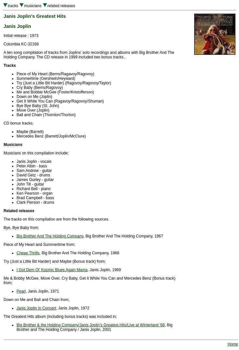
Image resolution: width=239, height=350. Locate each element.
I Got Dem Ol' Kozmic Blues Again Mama (52, 270)
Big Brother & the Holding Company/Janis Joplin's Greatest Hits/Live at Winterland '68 (91, 325)
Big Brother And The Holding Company (50, 236)
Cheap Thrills (28, 253)
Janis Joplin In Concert (36, 308)
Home (233, 344)
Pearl (21, 291)
